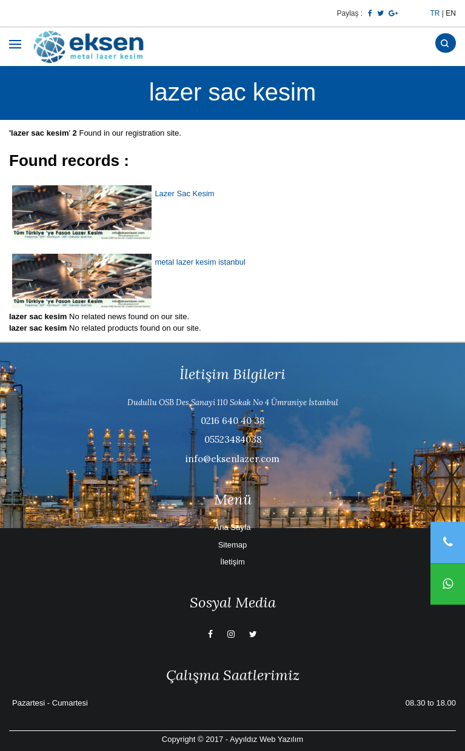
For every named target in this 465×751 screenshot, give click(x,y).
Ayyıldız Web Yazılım (266, 739)
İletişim (232, 561)
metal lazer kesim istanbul (200, 261)
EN (451, 13)
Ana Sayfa (233, 527)
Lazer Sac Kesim (184, 193)
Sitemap (232, 544)
